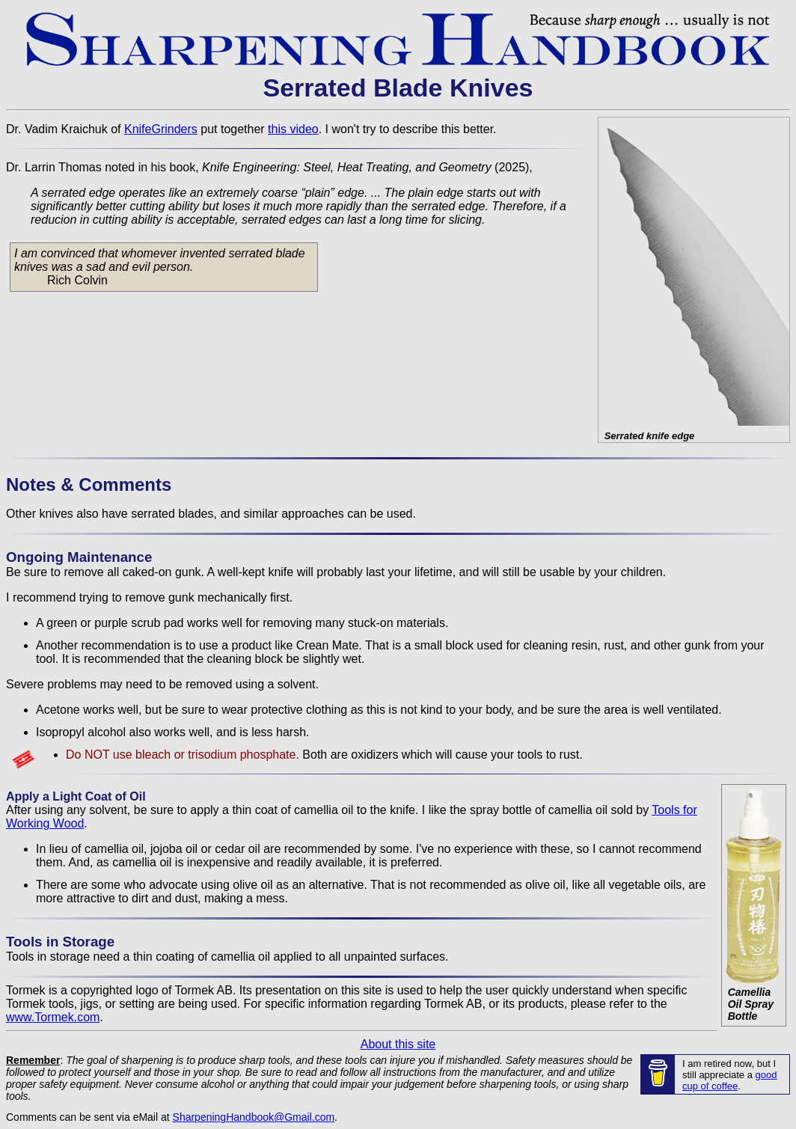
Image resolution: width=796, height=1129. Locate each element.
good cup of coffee (729, 1080)
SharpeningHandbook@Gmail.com (254, 1117)
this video (293, 129)
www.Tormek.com (53, 1017)
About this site (398, 1044)
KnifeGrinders (161, 129)
